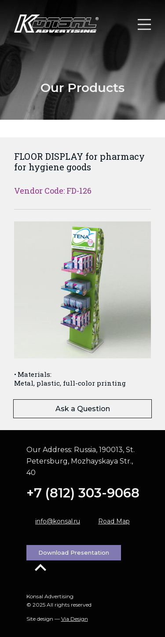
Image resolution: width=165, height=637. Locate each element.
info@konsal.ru (57, 521)
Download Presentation (73, 552)
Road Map (114, 521)
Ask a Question (82, 409)
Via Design (74, 618)
